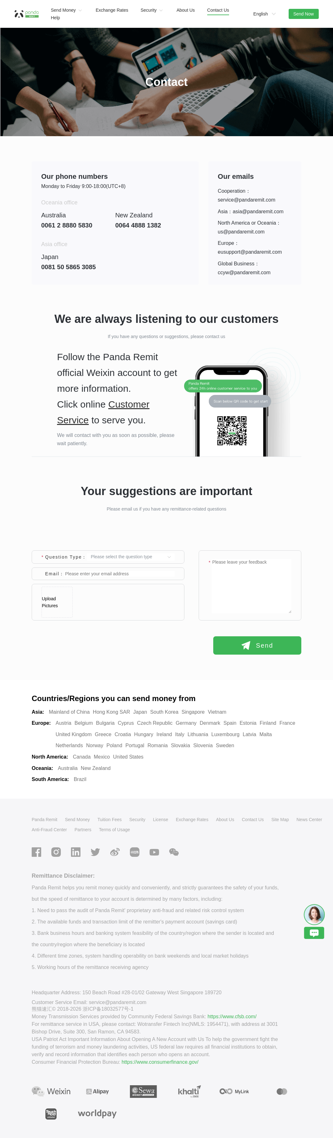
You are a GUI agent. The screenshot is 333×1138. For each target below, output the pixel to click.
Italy (179, 734)
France (287, 723)
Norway (94, 745)
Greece (103, 734)
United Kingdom (73, 734)
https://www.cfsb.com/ (232, 1016)
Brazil (80, 779)
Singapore (193, 712)
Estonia (248, 723)
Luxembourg (225, 734)
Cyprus (126, 723)
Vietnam (217, 712)
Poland (114, 745)
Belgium (83, 723)
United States (128, 757)
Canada (82, 757)
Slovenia (203, 745)
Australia (68, 768)
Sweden (225, 745)
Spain (229, 723)
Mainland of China (69, 712)
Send (257, 645)
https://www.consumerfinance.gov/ (160, 1062)
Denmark (210, 723)
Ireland (164, 734)
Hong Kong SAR (111, 712)
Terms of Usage (114, 829)
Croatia (123, 734)
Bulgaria (105, 723)
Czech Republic (154, 723)
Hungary (143, 734)
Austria (63, 723)
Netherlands (69, 745)
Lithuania (198, 734)
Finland (268, 723)
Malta (265, 734)
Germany (186, 723)
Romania (157, 745)
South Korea (164, 712)
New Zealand (96, 768)
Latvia (249, 734)
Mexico (102, 757)
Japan (140, 712)
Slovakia (180, 745)
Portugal (134, 745)
